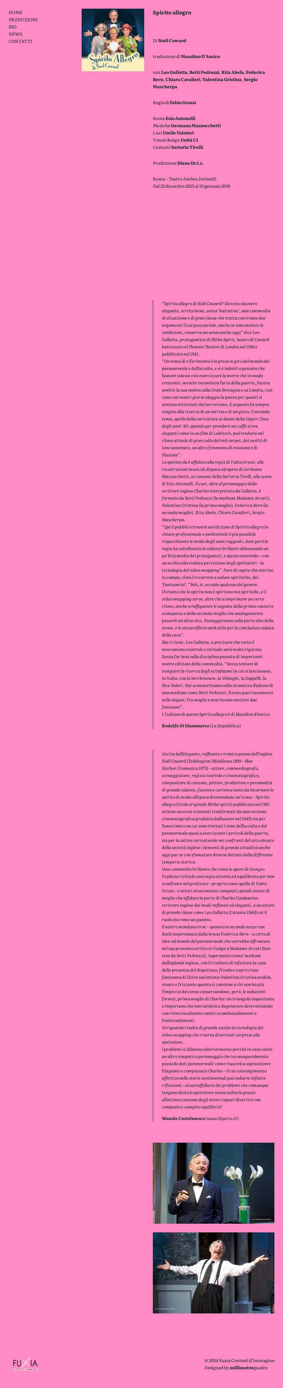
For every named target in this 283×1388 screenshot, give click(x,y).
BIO (13, 26)
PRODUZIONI (23, 19)
